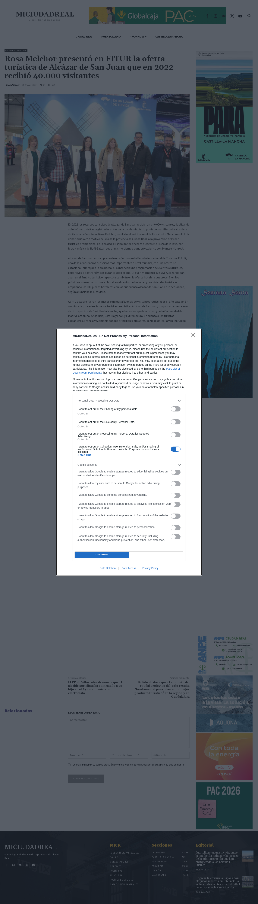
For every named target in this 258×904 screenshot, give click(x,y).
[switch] (176, 408)
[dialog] (129, 452)
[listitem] (129, 401)
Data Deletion (108, 568)
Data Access (128, 568)
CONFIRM (102, 554)
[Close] (194, 336)
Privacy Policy (150, 568)
